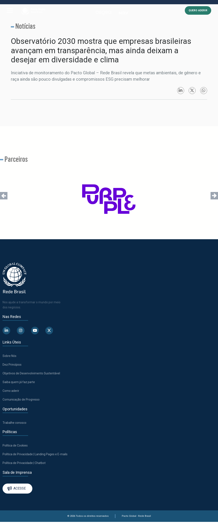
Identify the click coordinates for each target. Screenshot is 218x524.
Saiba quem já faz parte (19, 383)
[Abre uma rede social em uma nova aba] (6, 331)
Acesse (16, 489)
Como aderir (11, 391)
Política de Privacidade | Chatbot (24, 463)
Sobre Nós (9, 356)
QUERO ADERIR (198, 10)
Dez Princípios (12, 365)
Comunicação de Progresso (21, 400)
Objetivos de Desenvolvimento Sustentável (31, 374)
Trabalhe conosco (14, 423)
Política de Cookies (15, 446)
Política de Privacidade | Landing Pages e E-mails (35, 455)
